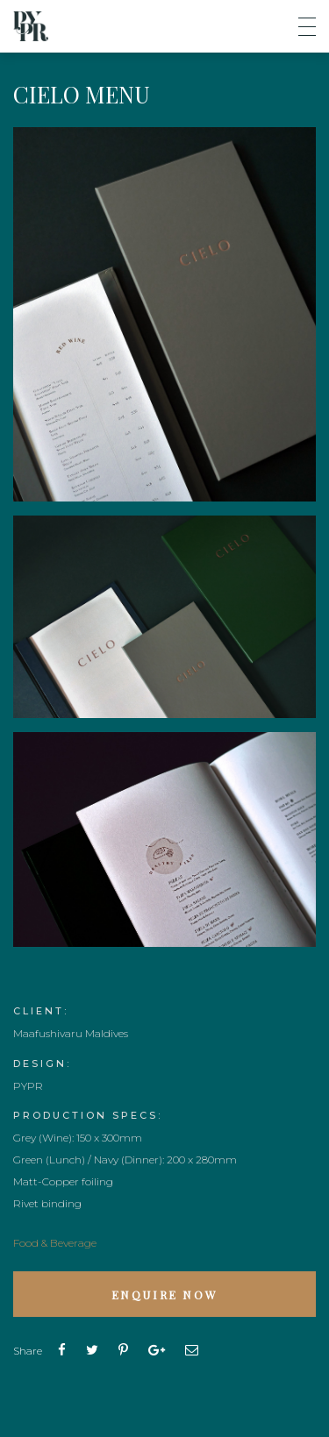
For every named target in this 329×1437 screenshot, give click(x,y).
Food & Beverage (55, 1242)
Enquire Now (164, 1294)
